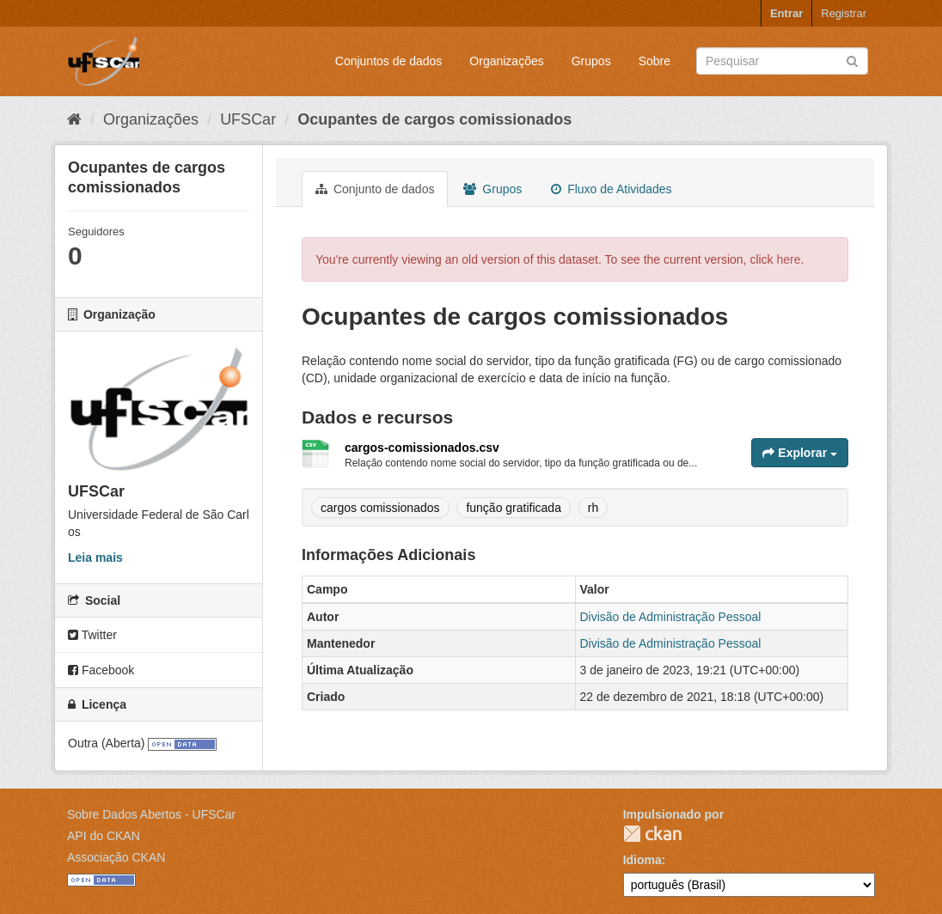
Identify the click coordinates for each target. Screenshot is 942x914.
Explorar (799, 453)
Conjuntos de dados (389, 61)
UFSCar (248, 119)
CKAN (652, 834)
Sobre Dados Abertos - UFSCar (151, 814)
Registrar (843, 13)
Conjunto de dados (374, 189)
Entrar (786, 13)
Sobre (654, 61)
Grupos (591, 61)
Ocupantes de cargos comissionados (434, 119)
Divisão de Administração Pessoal (671, 617)
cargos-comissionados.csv (422, 447)
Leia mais (95, 557)
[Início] (74, 119)
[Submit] (852, 59)
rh (593, 508)
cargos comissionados (380, 508)
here (789, 259)
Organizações (506, 61)
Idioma (642, 860)
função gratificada (513, 508)
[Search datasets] (782, 61)
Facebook (101, 670)
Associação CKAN (116, 857)
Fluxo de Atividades (611, 189)
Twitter (92, 635)
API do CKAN (103, 836)
